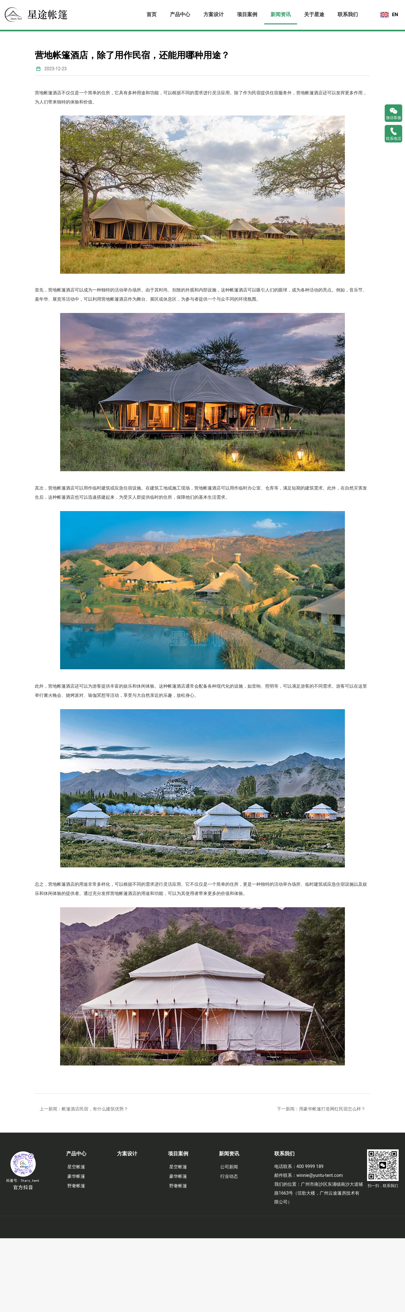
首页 (151, 14)
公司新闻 (229, 1240)
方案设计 (213, 14)
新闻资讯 (281, 14)
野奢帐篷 (76, 1259)
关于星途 (314, 14)
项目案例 (247, 14)
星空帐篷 (76, 1240)
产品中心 (180, 14)
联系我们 (348, 14)
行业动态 (229, 1250)
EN (395, 14)
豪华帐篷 (76, 1250)
